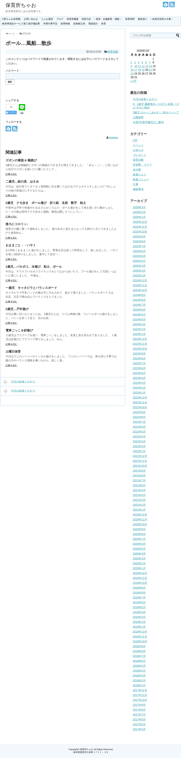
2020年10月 (140, 524)
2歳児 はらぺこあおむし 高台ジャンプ (156, 112)
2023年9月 (139, 353)
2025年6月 (139, 251)
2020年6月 (139, 544)
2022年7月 (139, 422)
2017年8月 (139, 709)
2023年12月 (140, 339)
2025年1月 (139, 275)
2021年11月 (140, 461)
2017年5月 (139, 724)
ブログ (59, 19)
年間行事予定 (50, 23)
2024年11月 (140, 285)
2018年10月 (140, 641)
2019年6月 (139, 602)
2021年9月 (139, 470)
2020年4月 (139, 553)
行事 (135, 184)
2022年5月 (139, 431)
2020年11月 (140, 519)
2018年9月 (139, 646)
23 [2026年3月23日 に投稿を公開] (132, 73)
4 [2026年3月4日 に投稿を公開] (138, 62)
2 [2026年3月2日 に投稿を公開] (131, 62)
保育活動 (112, 51)
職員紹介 (93, 23)
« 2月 (133, 81)
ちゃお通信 (47, 19)
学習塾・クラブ (142, 164)
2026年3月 (139, 207)
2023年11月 (140, 343)
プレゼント (139, 155)
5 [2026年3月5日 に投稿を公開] (142, 62)
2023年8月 (139, 358)
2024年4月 (139, 319)
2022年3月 (139, 441)
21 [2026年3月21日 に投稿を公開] (150, 69)
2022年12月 (140, 397)
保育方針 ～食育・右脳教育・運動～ (102, 19)
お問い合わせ (31, 19)
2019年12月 (140, 573)
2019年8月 (139, 592)
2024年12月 (140, 280)
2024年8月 (139, 300)
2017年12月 (140, 690)
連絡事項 (138, 189)
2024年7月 (139, 304)
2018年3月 (139, 675)
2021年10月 (140, 465)
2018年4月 (139, 670)
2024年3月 (139, 324)
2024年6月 (139, 309)
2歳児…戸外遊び (17, 309)
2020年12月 (140, 514)
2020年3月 (139, 558)
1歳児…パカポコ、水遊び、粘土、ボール (34, 266)
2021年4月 (139, 495)
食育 (103, 23)
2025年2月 (139, 270)
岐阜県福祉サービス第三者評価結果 (21, 23)
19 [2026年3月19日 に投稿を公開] (143, 69)
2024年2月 (139, 329)
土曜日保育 (13, 351)
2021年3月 (139, 500)
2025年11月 (140, 226)
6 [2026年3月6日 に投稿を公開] (146, 62)
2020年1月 (139, 568)
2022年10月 (140, 407)
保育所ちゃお (21, 5)
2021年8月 (139, 475)
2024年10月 (140, 290)
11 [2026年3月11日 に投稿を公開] (139, 66)
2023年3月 (139, 383)
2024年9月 (139, 295)
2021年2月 (139, 504)
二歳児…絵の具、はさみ (22, 181)
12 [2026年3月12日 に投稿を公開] (143, 66)
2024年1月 (139, 334)
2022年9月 (139, 412)
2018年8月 (139, 651)
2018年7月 (139, 656)
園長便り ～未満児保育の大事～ (155, 19)
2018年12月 (140, 631)
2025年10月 (140, 231)
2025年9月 (139, 236)
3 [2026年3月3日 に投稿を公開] (135, 62)
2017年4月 (139, 729)
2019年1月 (139, 626)
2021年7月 (139, 480)
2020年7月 (139, 539)
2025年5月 (139, 256)
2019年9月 (139, 587)
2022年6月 (139, 426)
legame (113, 137)
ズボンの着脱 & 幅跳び (21, 160)
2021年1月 (139, 509)
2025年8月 (139, 241)
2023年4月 (139, 378)
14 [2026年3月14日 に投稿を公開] (150, 66)
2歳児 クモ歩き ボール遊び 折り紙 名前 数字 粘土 (46, 203)
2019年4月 (139, 612)
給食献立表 (79, 23)
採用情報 (65, 23)
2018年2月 (139, 680)
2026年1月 (139, 217)
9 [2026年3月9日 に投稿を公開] (131, 66)
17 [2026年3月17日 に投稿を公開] (135, 69)
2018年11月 (140, 636)
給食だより (139, 174)
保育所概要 (72, 19)
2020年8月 (139, 534)
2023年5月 (139, 373)
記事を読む (11, 174)
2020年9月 (139, 529)
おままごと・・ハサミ (21, 245)
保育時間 (130, 19)
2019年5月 (139, 607)
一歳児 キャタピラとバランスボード (31, 288)
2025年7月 (139, 246)
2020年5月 (139, 548)
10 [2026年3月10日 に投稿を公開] (135, 66)
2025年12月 (140, 222)
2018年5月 (139, 665)
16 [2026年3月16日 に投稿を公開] (132, 69)
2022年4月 (139, 436)
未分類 (137, 169)
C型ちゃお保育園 (11, 19)
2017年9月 (139, 704)
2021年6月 (139, 485)
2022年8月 (139, 417)
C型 (135, 140)
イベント (138, 145)
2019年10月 (140, 583)
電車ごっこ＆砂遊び (19, 330)
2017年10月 (140, 700)
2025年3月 (139, 265)
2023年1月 (139, 392)
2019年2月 (139, 622)
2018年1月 (139, 685)
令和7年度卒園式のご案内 (148, 122)
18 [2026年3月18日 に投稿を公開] (139, 69)
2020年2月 (139, 563)
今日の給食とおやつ (19, 382)
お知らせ (138, 150)
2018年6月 (139, 661)
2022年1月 (139, 451)
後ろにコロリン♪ (17, 224)
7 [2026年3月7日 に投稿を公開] (149, 62)
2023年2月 (139, 387)
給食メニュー (141, 179)
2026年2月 (139, 212)
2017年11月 (140, 695)
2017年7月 (139, 714)
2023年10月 (140, 348)
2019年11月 (140, 578)
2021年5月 (139, 490)
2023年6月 (139, 368)
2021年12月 (140, 456)
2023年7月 (139, 363)
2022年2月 (139, 446)
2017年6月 (139, 719)
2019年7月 (139, 597)
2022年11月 (140, 402)
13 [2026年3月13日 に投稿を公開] (146, 66)
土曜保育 (138, 117)
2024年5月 (139, 314)
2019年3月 (139, 617)
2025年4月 (139, 261)
